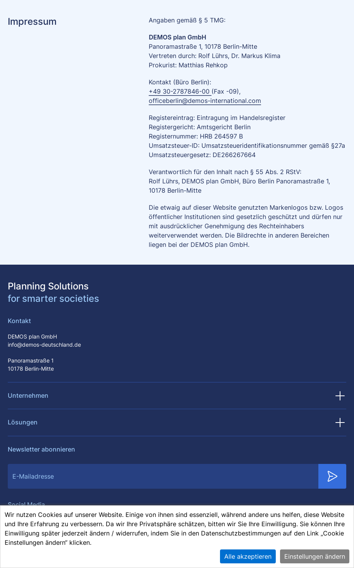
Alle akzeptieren (248, 556)
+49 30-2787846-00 (180, 91)
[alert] (177, 536)
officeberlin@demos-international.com (205, 100)
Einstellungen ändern (314, 556)
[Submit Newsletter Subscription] (332, 476)
